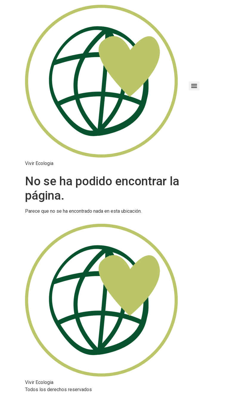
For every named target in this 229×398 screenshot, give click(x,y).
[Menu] (194, 85)
